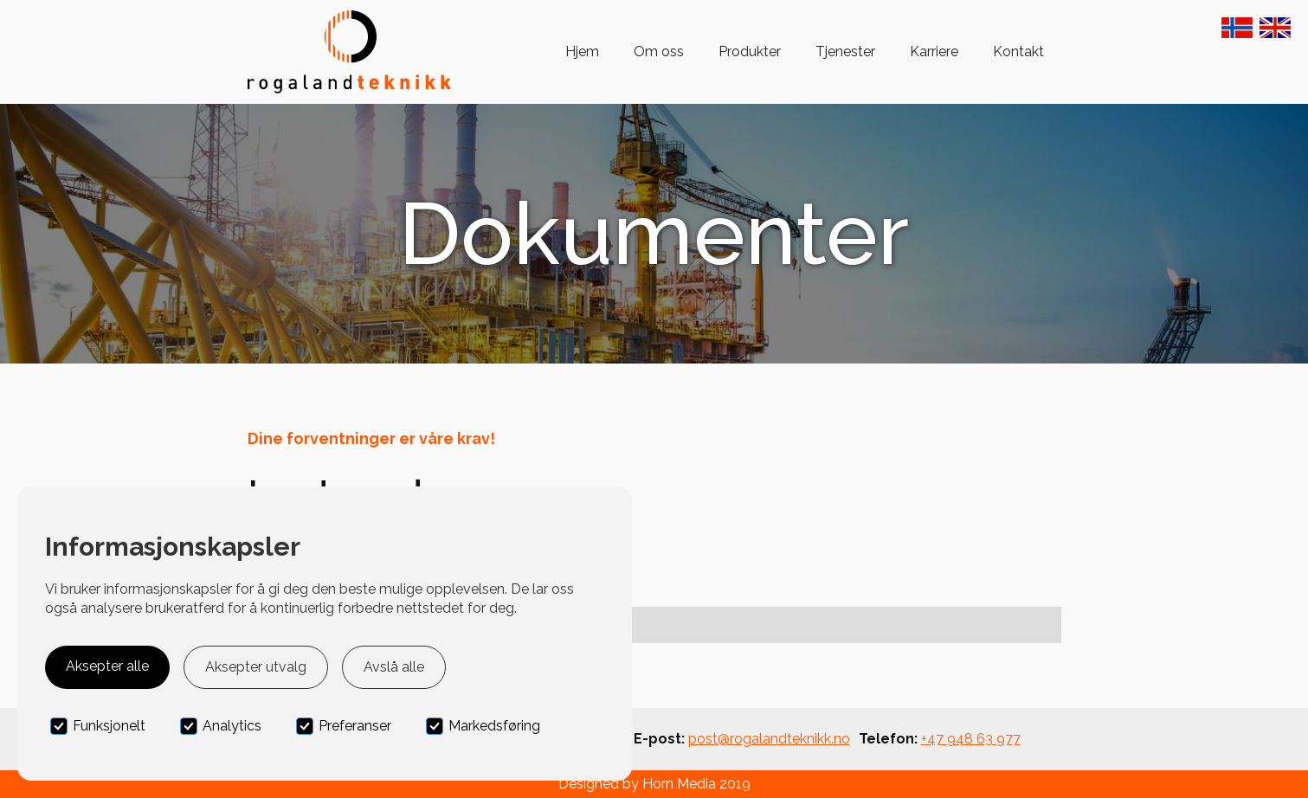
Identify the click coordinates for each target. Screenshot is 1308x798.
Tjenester (845, 51)
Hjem (582, 51)
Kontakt (1018, 51)
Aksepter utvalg (255, 667)
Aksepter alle (107, 666)
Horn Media (679, 783)
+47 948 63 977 (971, 738)
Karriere (934, 51)
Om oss (659, 51)
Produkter (749, 51)
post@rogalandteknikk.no (769, 738)
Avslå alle (394, 667)
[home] (349, 52)
